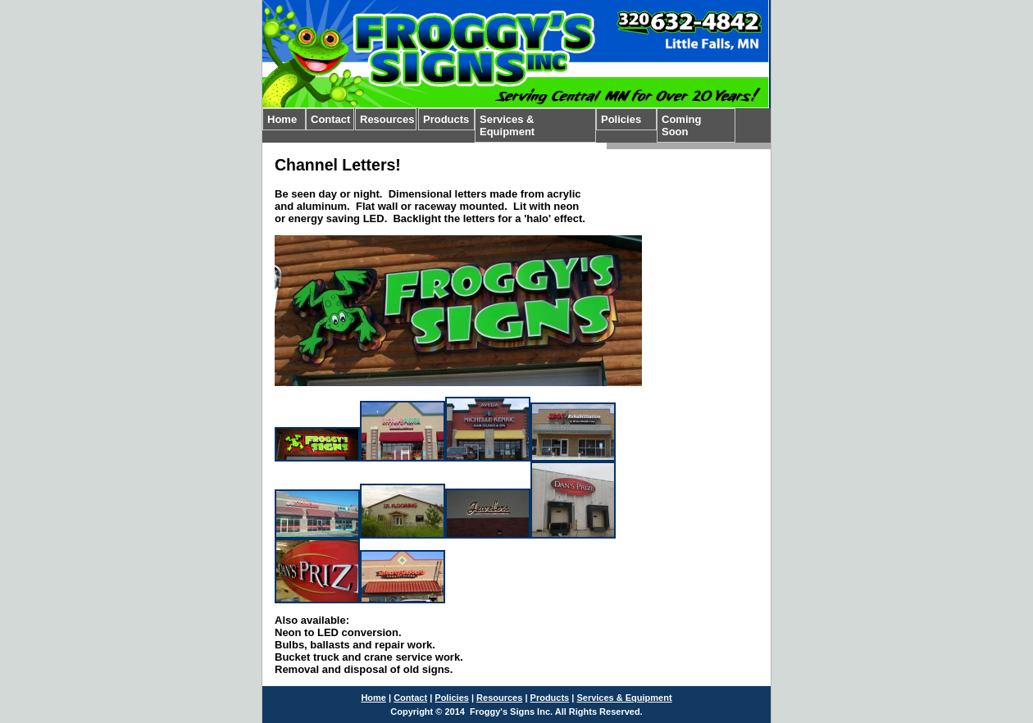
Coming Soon (681, 125)
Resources (387, 119)
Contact (330, 119)
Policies (621, 119)
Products (446, 119)
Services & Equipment (507, 125)
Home (282, 119)
